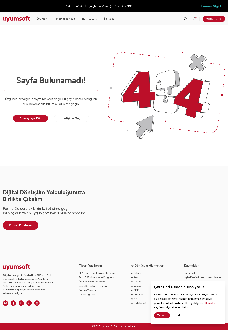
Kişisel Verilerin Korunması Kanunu (203, 277)
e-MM (134, 298)
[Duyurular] (195, 19)
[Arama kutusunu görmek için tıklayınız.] (185, 19)
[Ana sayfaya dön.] (17, 19)
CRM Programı (87, 294)
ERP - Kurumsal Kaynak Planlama (97, 273)
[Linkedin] (29, 303)
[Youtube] (37, 303)
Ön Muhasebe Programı (92, 281)
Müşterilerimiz (65, 18)
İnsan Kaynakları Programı (93, 285)
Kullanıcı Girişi (214, 18)
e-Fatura (136, 273)
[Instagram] (5, 303)
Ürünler (43, 18)
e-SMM (135, 290)
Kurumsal (88, 19)
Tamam (162, 315)
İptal (177, 315)
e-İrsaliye (136, 285)
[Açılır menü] (96, 19)
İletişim (109, 18)
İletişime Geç (72, 118)
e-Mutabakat (138, 303)
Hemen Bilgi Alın (213, 6)
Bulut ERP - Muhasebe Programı (96, 277)
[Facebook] (13, 303)
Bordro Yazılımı (87, 290)
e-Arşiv (135, 277)
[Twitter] (21, 303)
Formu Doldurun (21, 225)
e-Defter (136, 281)
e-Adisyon (137, 294)
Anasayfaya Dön (31, 118)
